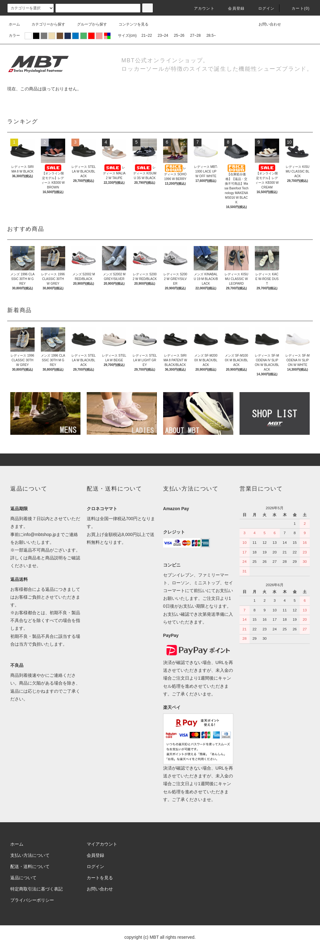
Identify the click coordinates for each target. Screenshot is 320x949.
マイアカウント (102, 844)
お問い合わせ (266, 24)
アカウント (201, 8)
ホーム (14, 24)
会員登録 (233, 8)
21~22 (146, 35)
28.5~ (211, 35)
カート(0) (297, 8)
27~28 (195, 35)
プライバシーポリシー (32, 900)
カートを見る (100, 877)
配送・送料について (30, 866)
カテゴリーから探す (44, 24)
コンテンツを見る (129, 24)
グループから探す (88, 24)
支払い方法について (30, 855)
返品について (23, 877)
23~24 (163, 35)
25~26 (179, 35)
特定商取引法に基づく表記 (36, 888)
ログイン (263, 8)
